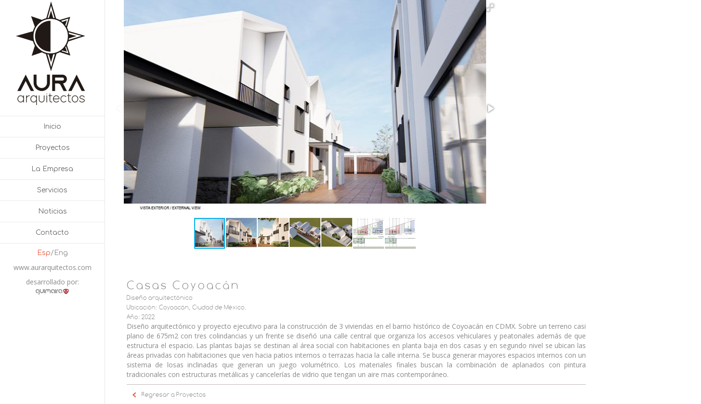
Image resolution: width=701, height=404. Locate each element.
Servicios (52, 190)
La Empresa (52, 169)
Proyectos (52, 147)
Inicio (52, 126)
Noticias (52, 211)
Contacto (52, 232)
